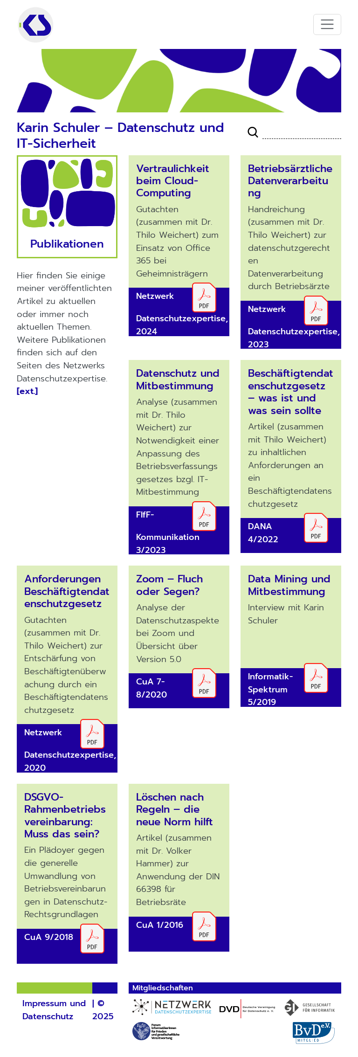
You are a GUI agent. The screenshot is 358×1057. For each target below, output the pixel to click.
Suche (253, 132)
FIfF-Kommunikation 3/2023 (168, 532)
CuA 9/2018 (48, 937)
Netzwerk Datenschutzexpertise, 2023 (294, 327)
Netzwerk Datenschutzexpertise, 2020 (70, 750)
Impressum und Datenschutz (54, 1010)
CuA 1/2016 (159, 925)
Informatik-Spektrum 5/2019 (270, 689)
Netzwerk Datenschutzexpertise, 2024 (182, 314)
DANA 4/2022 (263, 533)
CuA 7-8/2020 (151, 688)
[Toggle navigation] (327, 24)
